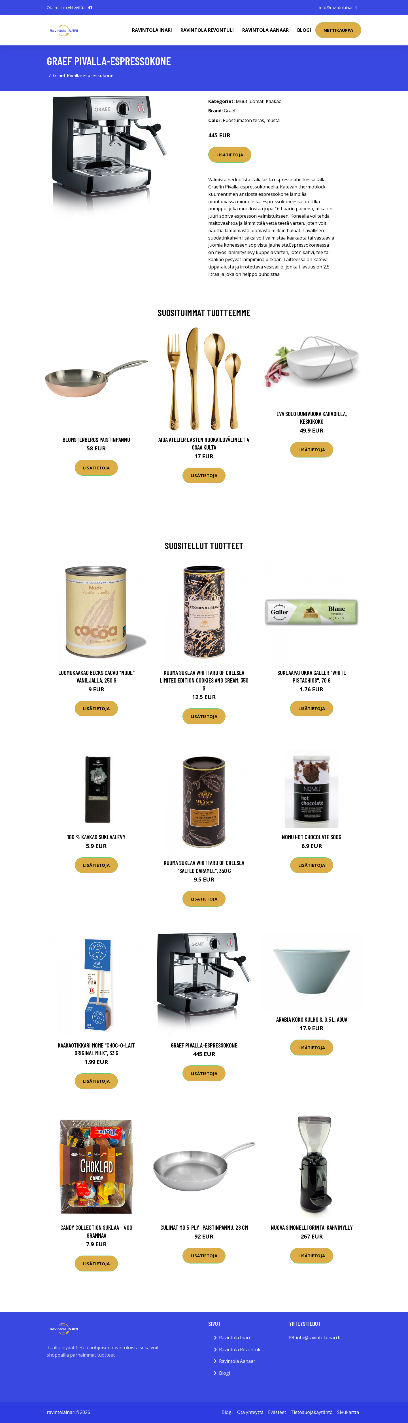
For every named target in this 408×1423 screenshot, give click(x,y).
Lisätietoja (229, 155)
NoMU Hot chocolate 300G (311, 836)
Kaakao (274, 101)
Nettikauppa (338, 30)
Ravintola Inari (152, 30)
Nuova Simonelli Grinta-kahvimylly (312, 1227)
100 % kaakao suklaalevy (96, 836)
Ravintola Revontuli (207, 30)
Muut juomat (250, 101)
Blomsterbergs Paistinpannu (96, 439)
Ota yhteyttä (250, 1412)
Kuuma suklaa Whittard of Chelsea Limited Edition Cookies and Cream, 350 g (204, 680)
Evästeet (277, 1412)
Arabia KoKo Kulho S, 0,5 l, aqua (311, 1019)
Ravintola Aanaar (265, 30)
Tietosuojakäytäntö (312, 1412)
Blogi (304, 30)
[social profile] (90, 7)
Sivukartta (348, 1412)
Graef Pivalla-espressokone (204, 1045)
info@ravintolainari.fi (338, 7)
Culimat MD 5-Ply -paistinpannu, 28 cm (204, 1227)
